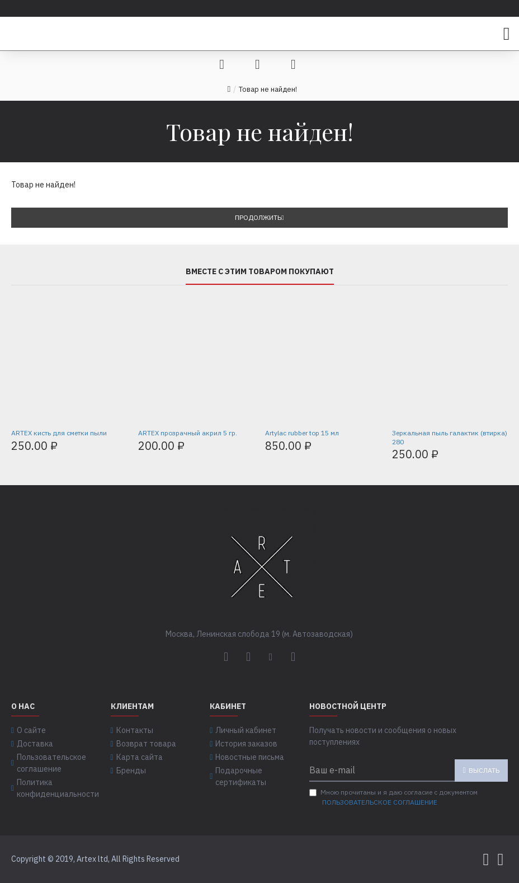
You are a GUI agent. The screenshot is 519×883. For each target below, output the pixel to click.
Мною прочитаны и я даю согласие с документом (393, 797)
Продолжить (258, 217)
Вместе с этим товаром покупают (260, 271)
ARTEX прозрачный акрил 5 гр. (187, 433)
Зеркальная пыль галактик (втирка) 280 (449, 437)
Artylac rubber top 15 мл (302, 433)
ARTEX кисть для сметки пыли (59, 433)
